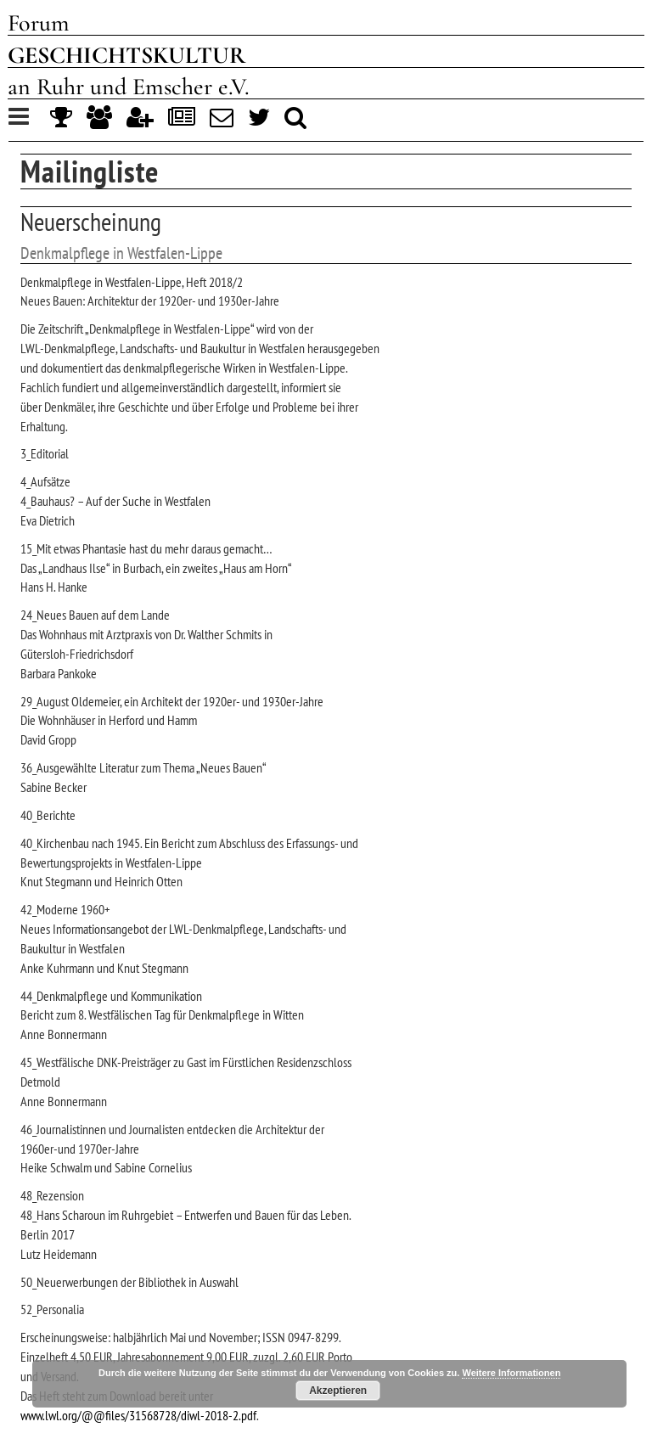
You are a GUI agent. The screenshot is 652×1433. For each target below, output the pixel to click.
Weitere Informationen (511, 1373)
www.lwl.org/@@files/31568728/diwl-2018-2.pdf (138, 1415)
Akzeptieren (338, 1390)
